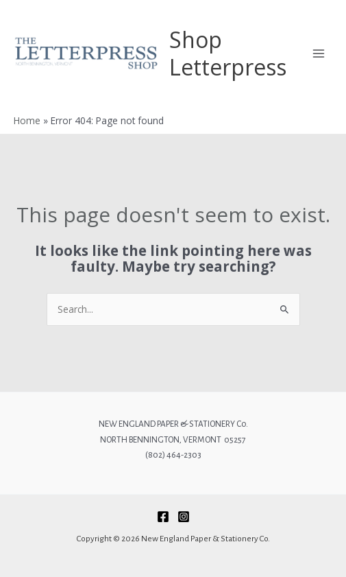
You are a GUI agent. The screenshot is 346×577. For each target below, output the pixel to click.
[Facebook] (163, 516)
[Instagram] (183, 516)
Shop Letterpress (227, 53)
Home (27, 120)
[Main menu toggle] (319, 53)
